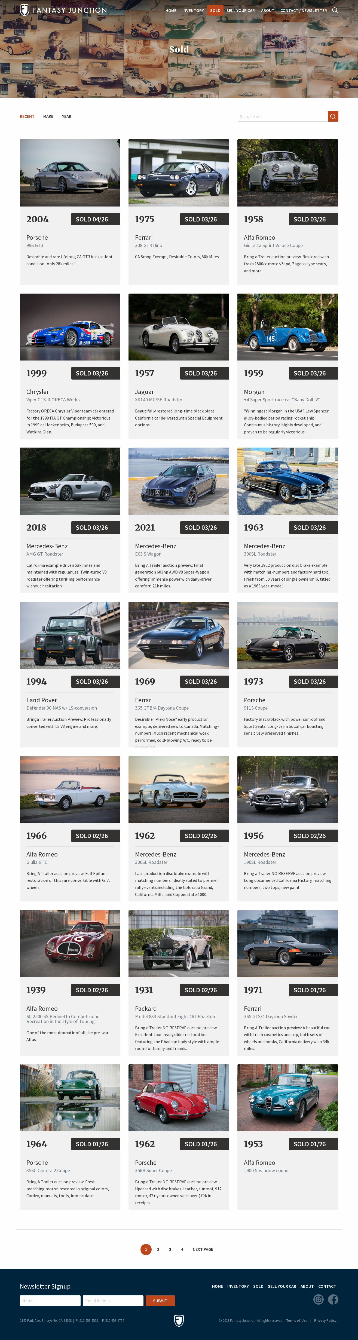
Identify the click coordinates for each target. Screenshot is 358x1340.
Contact (327, 1286)
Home (171, 10)
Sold (215, 10)
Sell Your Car (241, 10)
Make (48, 116)
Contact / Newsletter (303, 10)
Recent (27, 116)
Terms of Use (296, 1320)
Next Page (203, 1249)
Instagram (318, 1299)
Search (335, 10)
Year (66, 116)
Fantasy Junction (63, 10)
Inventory (193, 10)
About (267, 10)
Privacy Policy (325, 1320)
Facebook (333, 1299)
